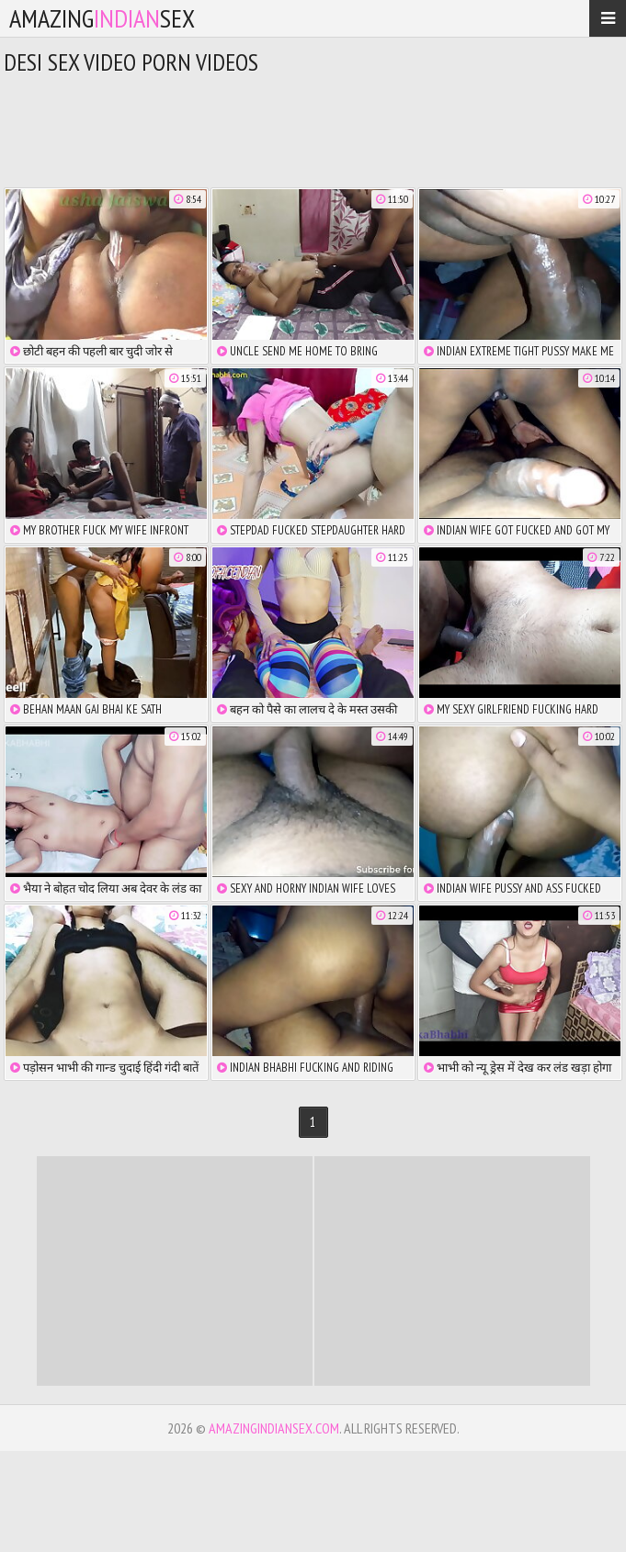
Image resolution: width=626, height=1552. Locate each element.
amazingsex (102, 18)
